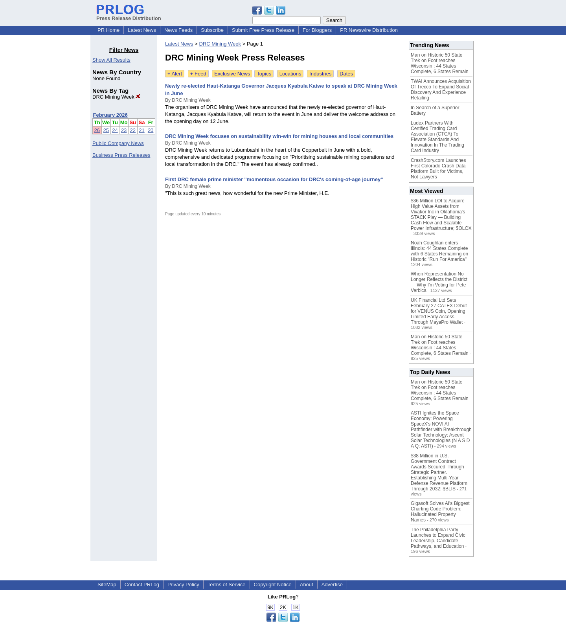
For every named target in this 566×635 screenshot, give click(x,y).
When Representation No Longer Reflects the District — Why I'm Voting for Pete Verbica (439, 282)
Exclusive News (232, 74)
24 (115, 130)
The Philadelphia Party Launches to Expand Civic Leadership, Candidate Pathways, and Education (438, 538)
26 (97, 130)
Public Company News (118, 143)
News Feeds (178, 30)
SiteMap (106, 584)
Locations (290, 74)
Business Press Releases (121, 155)
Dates (346, 74)
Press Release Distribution (128, 15)
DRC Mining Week (116, 97)
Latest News (142, 30)
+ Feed (198, 74)
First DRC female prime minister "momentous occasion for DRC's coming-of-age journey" (274, 179)
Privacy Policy (183, 584)
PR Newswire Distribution (369, 30)
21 (141, 130)
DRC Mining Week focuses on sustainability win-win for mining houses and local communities (279, 136)
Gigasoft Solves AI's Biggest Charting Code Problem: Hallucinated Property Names (440, 512)
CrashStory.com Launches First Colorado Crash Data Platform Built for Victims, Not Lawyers (438, 169)
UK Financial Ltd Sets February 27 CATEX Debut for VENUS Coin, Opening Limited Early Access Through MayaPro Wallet (439, 311)
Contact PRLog (142, 584)
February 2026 (110, 115)
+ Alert (174, 74)
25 (105, 130)
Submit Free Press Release (263, 30)
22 (133, 130)
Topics (264, 74)
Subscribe (212, 30)
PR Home (108, 30)
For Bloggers (317, 30)
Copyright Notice (273, 584)
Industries (320, 74)
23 (124, 130)
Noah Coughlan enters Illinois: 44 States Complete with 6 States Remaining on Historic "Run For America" (439, 251)
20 (150, 130)
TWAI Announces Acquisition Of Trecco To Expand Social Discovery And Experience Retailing (441, 90)
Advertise (332, 584)
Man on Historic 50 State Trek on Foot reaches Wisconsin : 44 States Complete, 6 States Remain (440, 63)
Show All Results (111, 60)
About (306, 584)
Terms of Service (227, 584)
